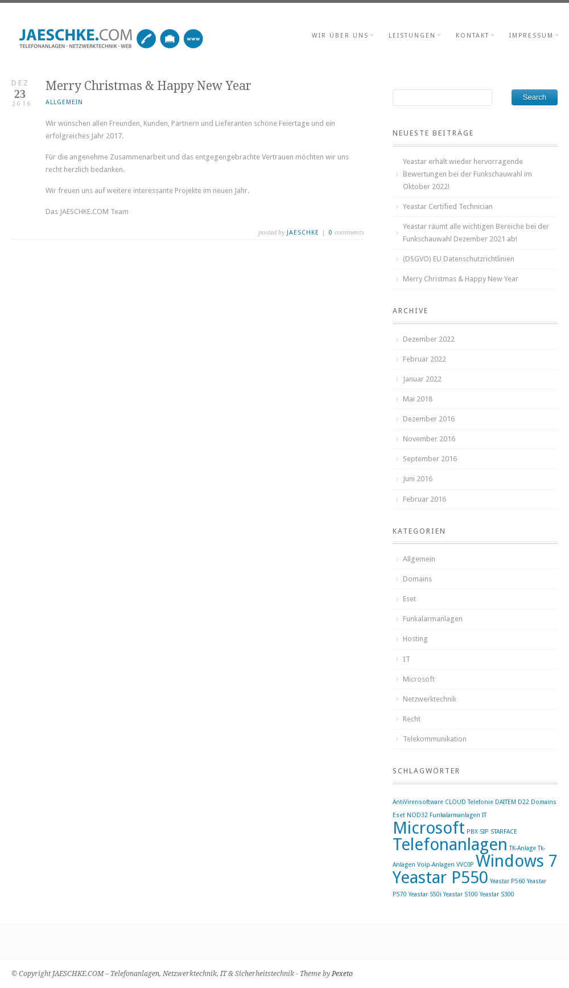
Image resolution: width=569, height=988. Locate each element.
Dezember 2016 (429, 419)
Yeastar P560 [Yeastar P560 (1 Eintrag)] (507, 881)
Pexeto (342, 974)
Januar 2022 (422, 379)
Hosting (415, 638)
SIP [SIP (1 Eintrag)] (484, 831)
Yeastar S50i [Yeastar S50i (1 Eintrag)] (425, 894)
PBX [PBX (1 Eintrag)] (472, 831)
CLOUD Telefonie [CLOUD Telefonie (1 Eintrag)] (469, 802)
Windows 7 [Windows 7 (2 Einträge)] (517, 861)
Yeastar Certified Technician (448, 206)
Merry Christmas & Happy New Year (460, 278)
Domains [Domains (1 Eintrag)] (543, 802)
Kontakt (474, 35)
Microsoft (419, 679)
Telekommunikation (435, 739)
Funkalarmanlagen (433, 618)
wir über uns (342, 35)
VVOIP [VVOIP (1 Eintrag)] (465, 864)
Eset (409, 599)
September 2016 (430, 458)
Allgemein (64, 102)
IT (406, 659)
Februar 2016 (424, 499)
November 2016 (429, 438)
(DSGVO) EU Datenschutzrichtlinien (458, 259)
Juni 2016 (417, 478)
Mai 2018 (417, 399)
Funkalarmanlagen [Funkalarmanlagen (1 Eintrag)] (455, 815)
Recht (411, 719)
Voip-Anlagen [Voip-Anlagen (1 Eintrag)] (436, 864)
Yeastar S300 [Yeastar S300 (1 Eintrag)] (497, 894)
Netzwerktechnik (429, 699)
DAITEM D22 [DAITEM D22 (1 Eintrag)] (512, 802)
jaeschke (303, 232)
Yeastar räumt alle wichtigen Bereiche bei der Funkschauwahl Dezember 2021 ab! (476, 232)
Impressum (533, 35)
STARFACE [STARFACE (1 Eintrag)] (503, 831)
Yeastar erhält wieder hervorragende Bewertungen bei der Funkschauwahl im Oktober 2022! (467, 174)
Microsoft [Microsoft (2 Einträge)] (429, 828)
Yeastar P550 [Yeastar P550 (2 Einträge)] (440, 877)
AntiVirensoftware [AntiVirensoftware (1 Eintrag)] (418, 802)
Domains (417, 579)
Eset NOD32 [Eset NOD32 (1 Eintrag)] (410, 815)
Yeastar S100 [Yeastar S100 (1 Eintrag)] (460, 894)
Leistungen (414, 35)
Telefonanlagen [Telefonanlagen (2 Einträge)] (450, 844)
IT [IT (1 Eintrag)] (484, 815)
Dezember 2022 (429, 339)
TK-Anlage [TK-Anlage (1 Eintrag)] (522, 848)
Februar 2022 (424, 359)
